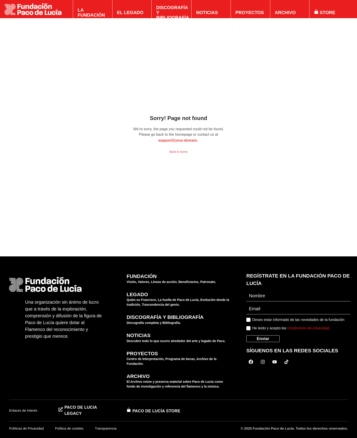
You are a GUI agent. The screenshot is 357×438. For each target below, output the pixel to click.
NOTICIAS (138, 335)
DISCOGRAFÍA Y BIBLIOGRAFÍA (165, 317)
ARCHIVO (138, 376)
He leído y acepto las (291, 328)
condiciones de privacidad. (308, 328)
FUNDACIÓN (142, 276)
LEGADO (137, 294)
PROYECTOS (142, 353)
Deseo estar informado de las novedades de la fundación (298, 320)
